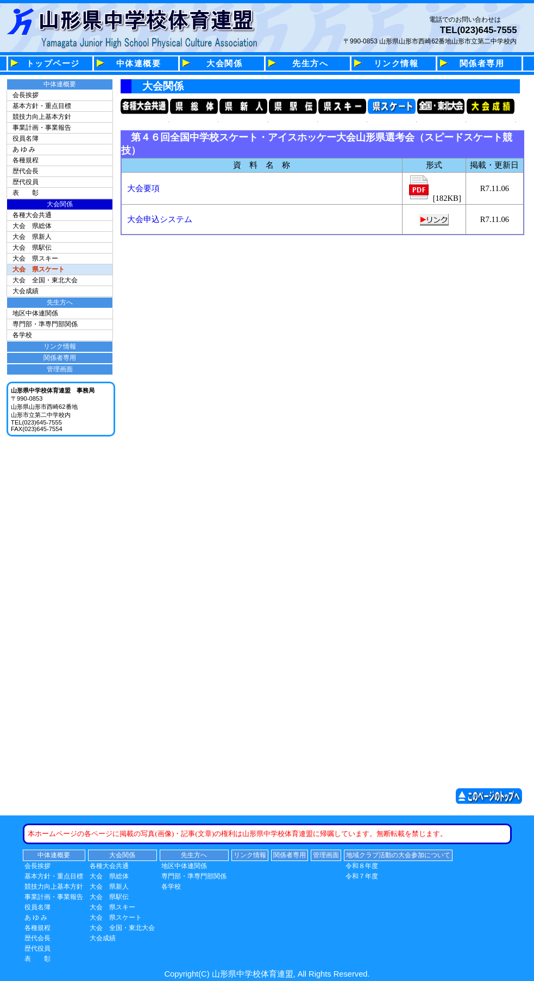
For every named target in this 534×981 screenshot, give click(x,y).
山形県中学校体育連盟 (137, 21)
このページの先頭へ (492, 796)
